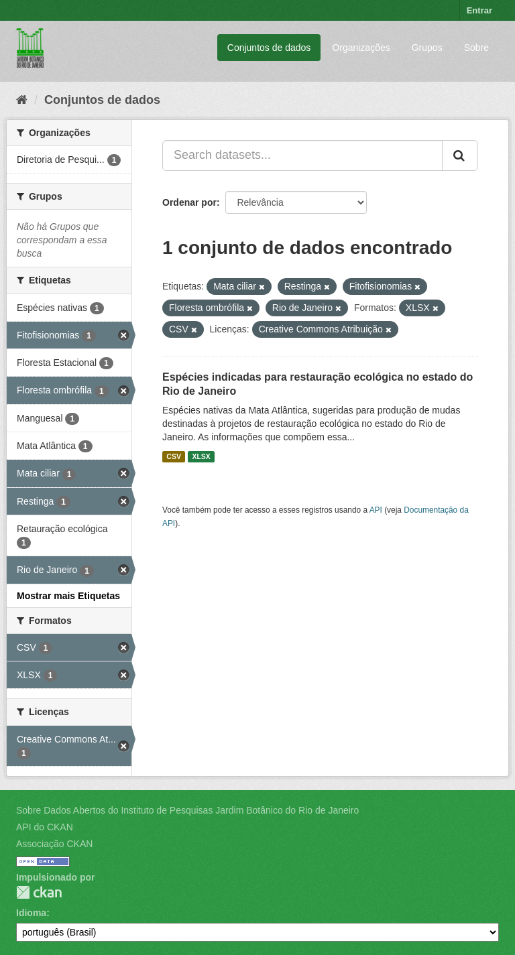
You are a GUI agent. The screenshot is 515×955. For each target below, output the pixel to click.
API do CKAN (44, 827)
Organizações (361, 47)
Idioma (31, 912)
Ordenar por (189, 202)
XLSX (201, 456)
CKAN (39, 892)
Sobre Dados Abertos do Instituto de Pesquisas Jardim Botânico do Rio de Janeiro (187, 810)
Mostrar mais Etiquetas (68, 595)
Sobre (476, 47)
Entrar (479, 10)
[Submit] (460, 155)
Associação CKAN (54, 843)
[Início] (21, 100)
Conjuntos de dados (269, 47)
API (375, 510)
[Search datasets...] (302, 155)
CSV (173, 456)
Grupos (427, 47)
